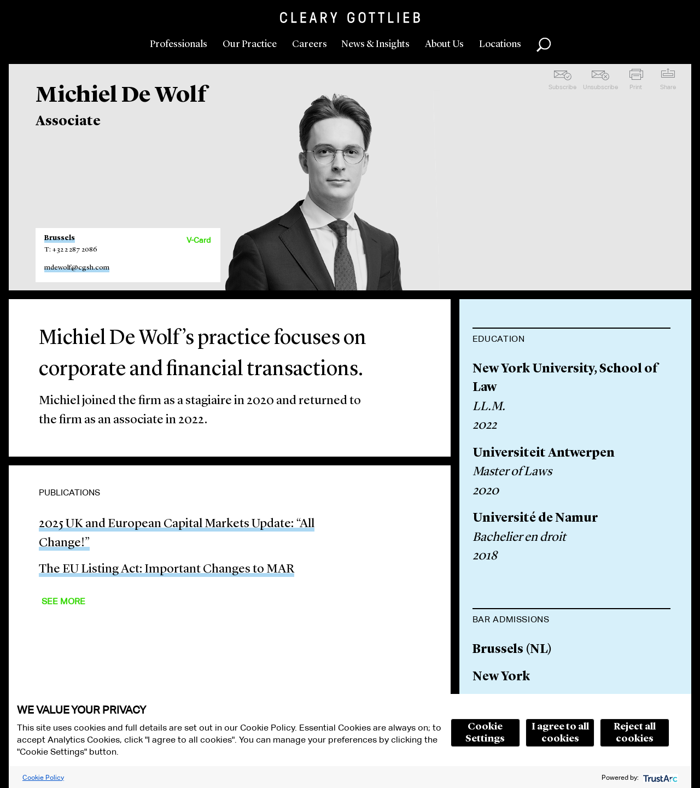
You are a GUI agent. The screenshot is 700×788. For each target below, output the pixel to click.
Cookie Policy (43, 777)
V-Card (198, 240)
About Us (444, 44)
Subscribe (562, 87)
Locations (500, 44)
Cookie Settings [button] (485, 733)
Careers (309, 44)
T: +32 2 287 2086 (70, 249)
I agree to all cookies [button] (560, 733)
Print (635, 87)
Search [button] (543, 45)
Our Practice (250, 44)
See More (63, 601)
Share (668, 87)
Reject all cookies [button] (635, 733)
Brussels (59, 238)
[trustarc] (659, 777)
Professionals (178, 44)
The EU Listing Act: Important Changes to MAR (166, 569)
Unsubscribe (600, 87)
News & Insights (375, 44)
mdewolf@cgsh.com (76, 267)
